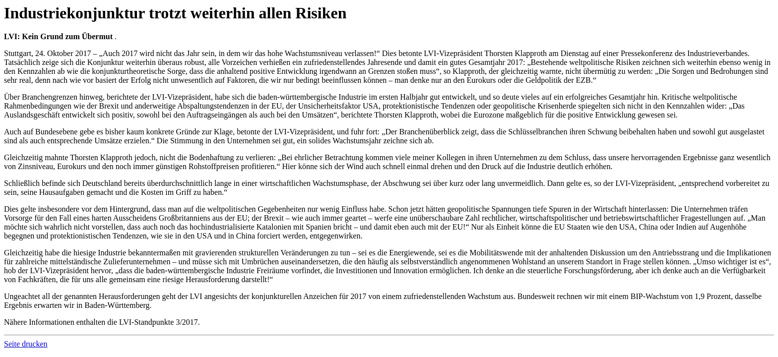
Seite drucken (26, 344)
